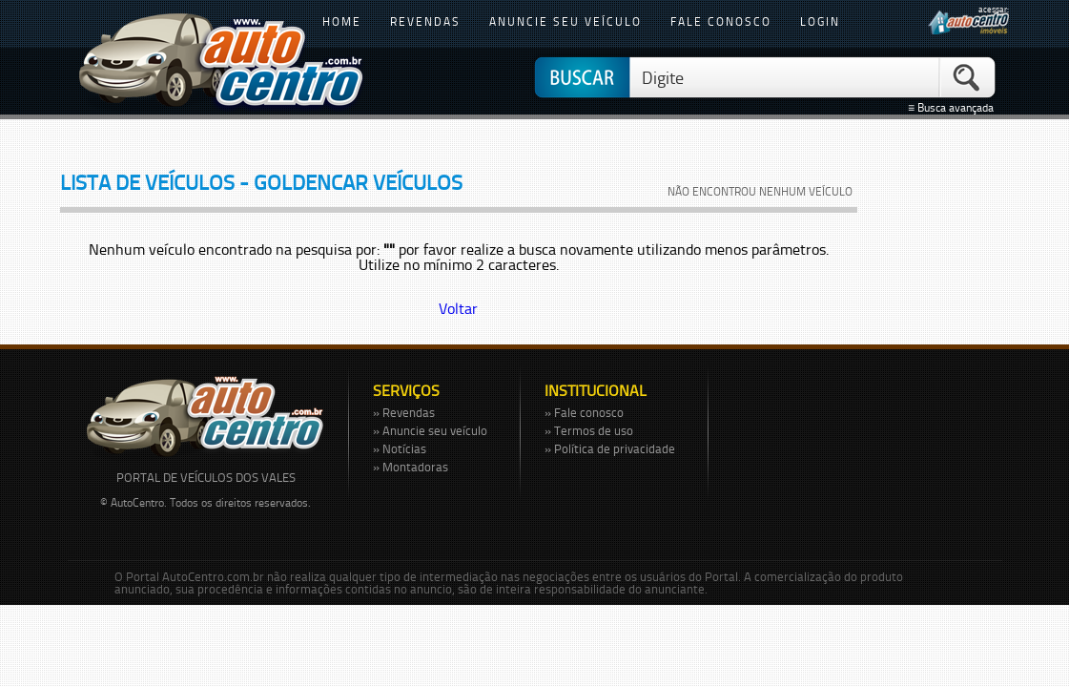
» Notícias (399, 448)
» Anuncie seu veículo (430, 430)
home (341, 21)
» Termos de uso (589, 430)
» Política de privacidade (610, 448)
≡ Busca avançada (953, 108)
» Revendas (404, 412)
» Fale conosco (584, 412)
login (820, 21)
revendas (425, 21)
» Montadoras (410, 466)
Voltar (458, 308)
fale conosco (720, 21)
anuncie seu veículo (565, 21)
